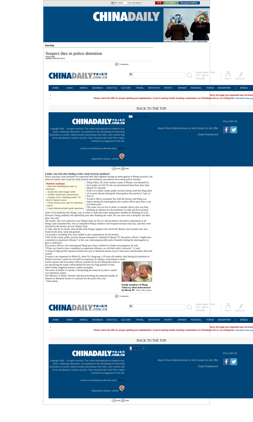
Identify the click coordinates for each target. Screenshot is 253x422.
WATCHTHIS (154, 88)
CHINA (69, 88)
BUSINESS (97, 88)
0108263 (121, 148)
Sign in (205, 75)
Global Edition (202, 72)
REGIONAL (196, 88)
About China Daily (167, 128)
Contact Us (202, 128)
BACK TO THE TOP (151, 108)
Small (146, 117)
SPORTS (168, 88)
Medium (140, 117)
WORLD (83, 88)
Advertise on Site (187, 128)
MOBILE (244, 88)
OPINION (182, 88)
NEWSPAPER (224, 88)
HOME (55, 88)
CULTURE (126, 88)
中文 (198, 75)
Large (134, 117)
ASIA (212, 72)
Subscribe (200, 78)
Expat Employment (208, 134)
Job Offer (213, 128)
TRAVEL (140, 88)
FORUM (210, 88)
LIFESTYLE (111, 88)
